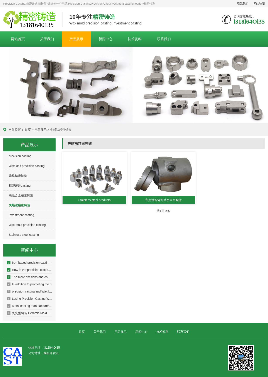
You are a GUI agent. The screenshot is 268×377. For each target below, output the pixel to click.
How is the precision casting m (29, 270)
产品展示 (76, 39)
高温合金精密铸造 (21, 195)
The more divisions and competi (29, 277)
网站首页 (18, 39)
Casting (29, 20)
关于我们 (47, 39)
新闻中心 (105, 39)
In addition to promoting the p (29, 284)
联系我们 (242, 3)
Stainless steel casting (24, 234)
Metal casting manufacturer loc (29, 306)
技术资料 (135, 39)
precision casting (20, 156)
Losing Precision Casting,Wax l (29, 298)
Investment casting (21, 215)
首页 (28, 129)
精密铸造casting (20, 185)
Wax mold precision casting (27, 225)
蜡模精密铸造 (18, 175)
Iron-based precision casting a (29, 262)
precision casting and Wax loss (29, 291)
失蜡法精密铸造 (60, 129)
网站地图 (259, 3)
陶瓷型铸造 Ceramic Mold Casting (29, 313)
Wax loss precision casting (26, 166)
